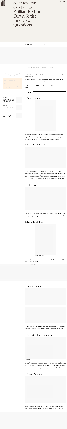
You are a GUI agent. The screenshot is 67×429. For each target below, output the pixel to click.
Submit (19, 87)
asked (57, 173)
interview (59, 213)
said (50, 139)
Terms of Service (18, 88)
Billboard (40, 408)
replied (36, 261)
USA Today (29, 74)
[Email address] (12, 84)
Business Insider (52, 328)
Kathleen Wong (29, 44)
